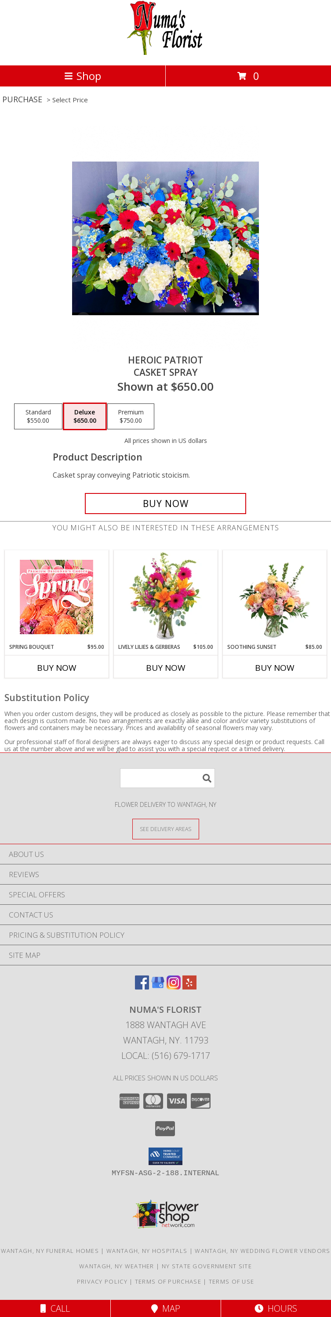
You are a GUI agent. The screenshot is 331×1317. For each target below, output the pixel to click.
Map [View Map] (165, 1308)
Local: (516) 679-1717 (165, 1056)
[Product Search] (167, 778)
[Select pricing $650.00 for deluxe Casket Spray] (84, 416)
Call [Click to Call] (55, 1308)
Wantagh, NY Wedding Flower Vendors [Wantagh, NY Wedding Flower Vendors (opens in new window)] (262, 1251)
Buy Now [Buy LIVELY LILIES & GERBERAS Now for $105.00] (166, 667)
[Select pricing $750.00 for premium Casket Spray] (131, 416)
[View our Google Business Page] (158, 987)
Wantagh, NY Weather (116, 1266)
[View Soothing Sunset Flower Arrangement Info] (274, 596)
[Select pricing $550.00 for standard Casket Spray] (38, 416)
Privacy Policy (102, 1281)
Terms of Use (232, 1281)
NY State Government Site (207, 1266)
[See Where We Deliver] (165, 828)
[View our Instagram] (174, 987)
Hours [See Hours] (276, 1308)
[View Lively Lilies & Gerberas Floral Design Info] (165, 596)
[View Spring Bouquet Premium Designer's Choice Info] (56, 596)
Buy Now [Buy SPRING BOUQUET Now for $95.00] (56, 667)
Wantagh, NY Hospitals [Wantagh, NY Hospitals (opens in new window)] (146, 1251)
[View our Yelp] (189, 987)
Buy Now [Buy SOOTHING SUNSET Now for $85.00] (275, 667)
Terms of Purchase (168, 1281)
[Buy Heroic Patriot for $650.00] (165, 503)
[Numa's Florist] (165, 52)
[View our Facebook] (142, 987)
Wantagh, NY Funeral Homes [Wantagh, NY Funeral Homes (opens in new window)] (50, 1251)
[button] (165, 1156)
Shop (82, 75)
